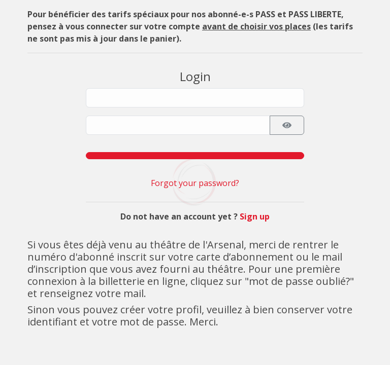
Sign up (255, 216)
